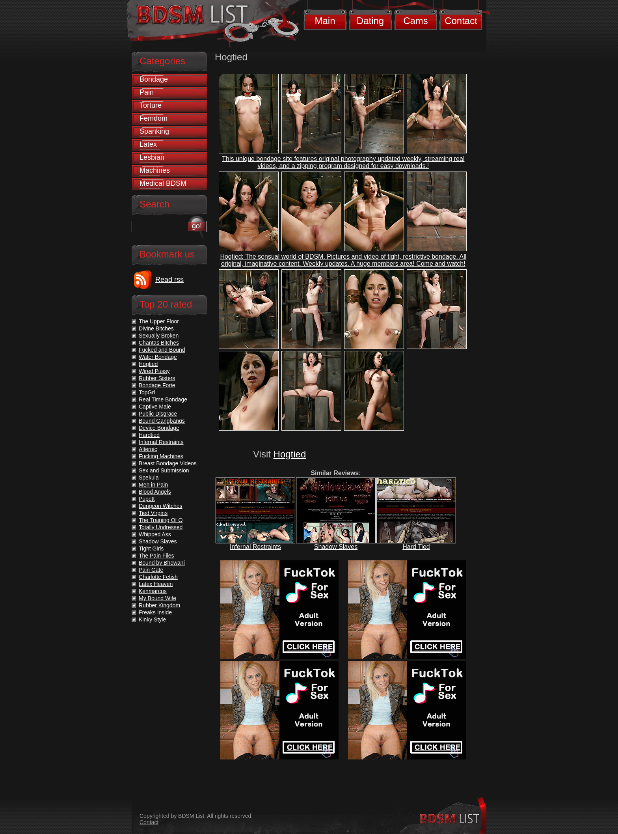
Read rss (169, 280)
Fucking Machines (161, 456)
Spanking (154, 131)
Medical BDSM (163, 183)
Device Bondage (159, 428)
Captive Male (155, 406)
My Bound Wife (157, 598)
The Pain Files (156, 555)
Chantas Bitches (159, 343)
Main (325, 20)
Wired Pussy (154, 371)
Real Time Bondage (163, 399)
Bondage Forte (157, 385)
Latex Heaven (156, 584)
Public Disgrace (158, 413)
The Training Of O (160, 520)
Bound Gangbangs (162, 421)
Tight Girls (151, 548)
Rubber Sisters (157, 378)
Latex (148, 144)
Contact (461, 20)
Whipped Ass (155, 534)
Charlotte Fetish (158, 577)
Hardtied (149, 435)
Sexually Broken (159, 335)
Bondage (154, 79)
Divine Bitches (156, 328)
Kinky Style (152, 619)
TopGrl (147, 392)
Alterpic (148, 449)
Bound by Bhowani (162, 563)
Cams (415, 20)
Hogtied (290, 454)
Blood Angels (155, 492)
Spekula (149, 477)
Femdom (154, 118)
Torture (151, 105)
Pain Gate (151, 570)
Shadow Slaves (335, 546)
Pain (147, 92)
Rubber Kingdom (159, 605)
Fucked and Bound (162, 350)
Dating (370, 20)
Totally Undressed (160, 527)
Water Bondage (158, 357)
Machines (155, 170)
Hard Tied (416, 546)
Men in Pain (153, 484)
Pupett (146, 499)
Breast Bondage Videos (168, 463)
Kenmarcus (153, 591)
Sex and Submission (164, 470)
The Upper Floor (159, 321)
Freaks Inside (155, 612)
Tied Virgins (153, 513)
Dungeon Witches (160, 506)
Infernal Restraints (255, 546)
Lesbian (152, 157)
